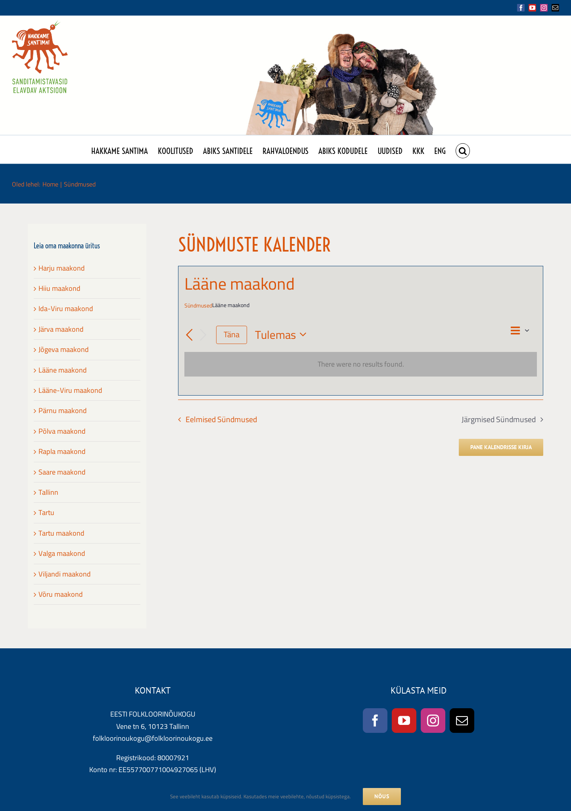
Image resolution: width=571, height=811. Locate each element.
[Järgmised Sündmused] (203, 335)
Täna (232, 334)
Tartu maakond (61, 533)
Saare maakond (62, 472)
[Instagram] (433, 720)
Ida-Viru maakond (65, 308)
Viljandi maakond (64, 573)
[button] (463, 149)
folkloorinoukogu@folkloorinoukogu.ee (153, 738)
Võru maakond (60, 594)
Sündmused (198, 305)
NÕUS (381, 796)
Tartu (46, 512)
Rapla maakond (62, 451)
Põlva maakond (62, 431)
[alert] (360, 364)
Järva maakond (61, 329)
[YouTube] (404, 720)
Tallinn (48, 492)
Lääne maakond (62, 370)
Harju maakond (61, 268)
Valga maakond (61, 553)
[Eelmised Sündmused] (189, 335)
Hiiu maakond (59, 288)
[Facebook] (375, 720)
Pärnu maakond (62, 410)
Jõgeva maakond (63, 349)
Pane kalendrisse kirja (501, 447)
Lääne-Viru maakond (70, 390)
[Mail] (462, 720)
